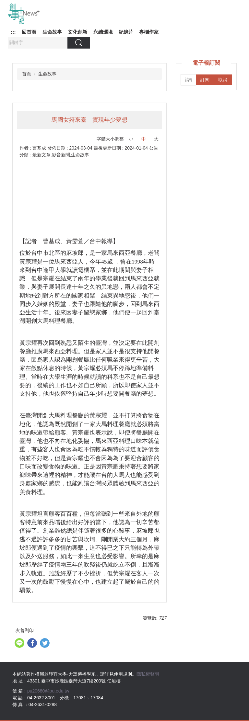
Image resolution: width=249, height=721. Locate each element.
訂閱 (204, 79)
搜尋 (78, 42)
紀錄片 (126, 32)
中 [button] (143, 138)
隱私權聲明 (147, 674)
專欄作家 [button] (149, 32)
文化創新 (77, 32)
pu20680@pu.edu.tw (48, 690)
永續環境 (103, 32)
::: (13, 32)
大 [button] (156, 138)
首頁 (26, 73)
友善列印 (25, 630)
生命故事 (52, 32)
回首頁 (29, 32)
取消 (222, 79)
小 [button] (131, 138)
